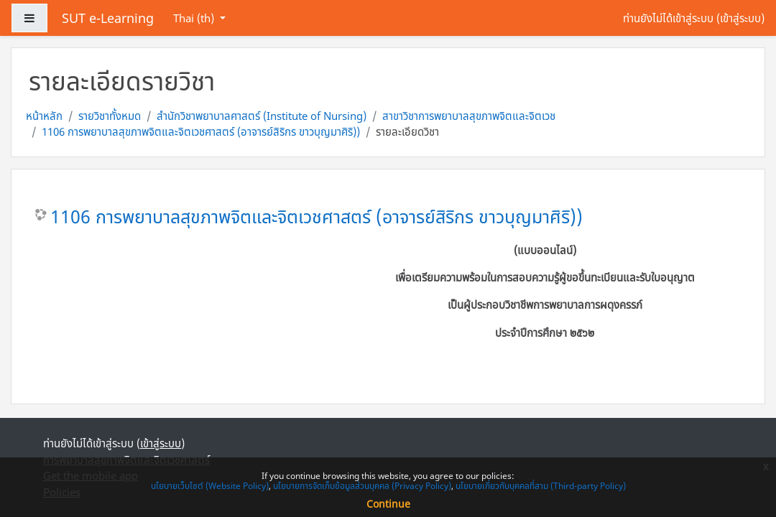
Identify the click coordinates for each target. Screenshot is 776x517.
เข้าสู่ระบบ (740, 18)
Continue (388, 504)
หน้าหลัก (44, 115)
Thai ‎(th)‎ (195, 18)
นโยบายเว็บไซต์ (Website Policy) (210, 486)
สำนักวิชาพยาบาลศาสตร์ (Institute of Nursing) (261, 115)
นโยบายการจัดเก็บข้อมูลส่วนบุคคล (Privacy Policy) (362, 486)
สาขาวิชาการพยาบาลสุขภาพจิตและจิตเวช (468, 115)
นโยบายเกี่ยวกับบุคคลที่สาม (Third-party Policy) (541, 486)
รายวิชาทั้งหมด (109, 115)
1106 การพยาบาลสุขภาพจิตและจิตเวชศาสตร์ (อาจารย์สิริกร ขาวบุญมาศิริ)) (201, 131)
